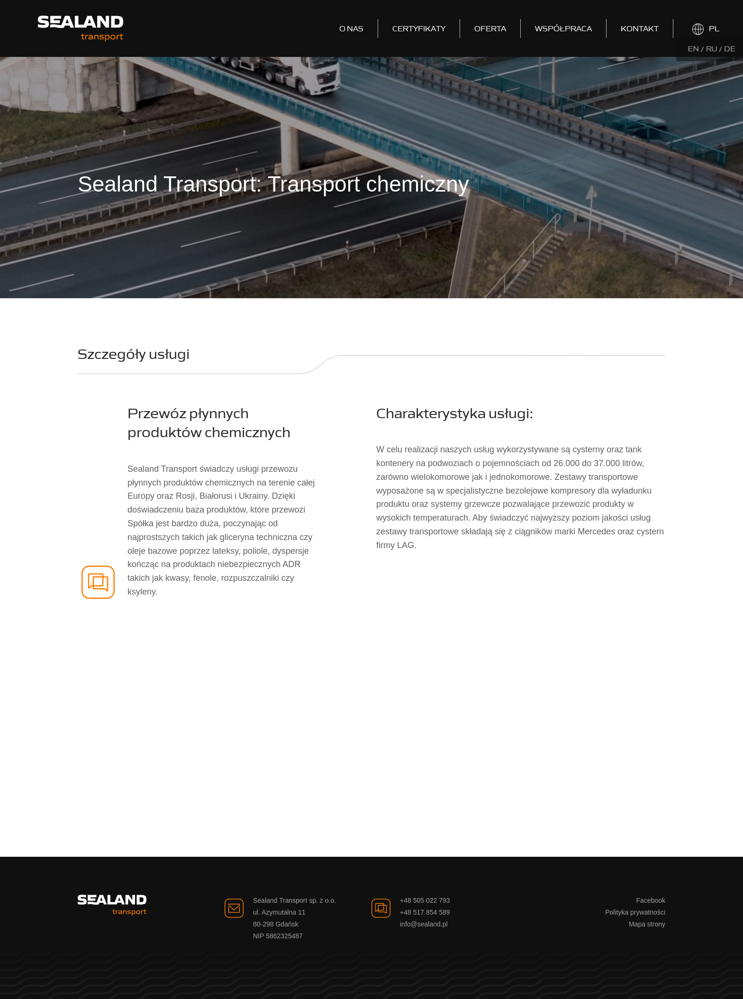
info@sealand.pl (424, 924)
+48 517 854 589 (425, 912)
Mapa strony (647, 924)
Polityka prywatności (635, 912)
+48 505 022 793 (425, 900)
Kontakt (640, 28)
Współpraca (563, 28)
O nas (351, 28)
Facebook (650, 900)
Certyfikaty (418, 28)
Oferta (490, 28)
